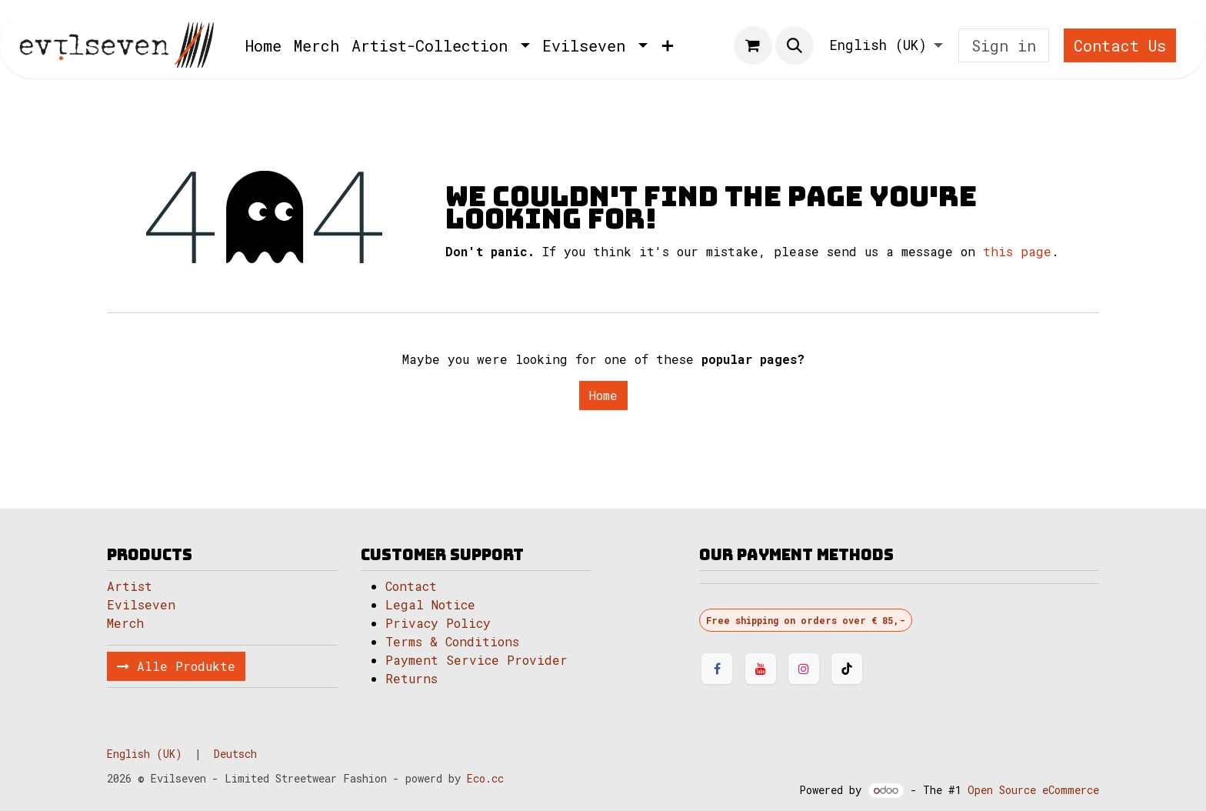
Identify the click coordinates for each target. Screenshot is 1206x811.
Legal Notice (434, 604)
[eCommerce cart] (753, 45)
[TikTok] (846, 668)
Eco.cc (485, 778)
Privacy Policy (438, 623)
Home (603, 395)
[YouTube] (760, 668)
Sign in (1003, 45)
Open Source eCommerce (1033, 790)
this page (1017, 251)
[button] (794, 45)
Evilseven (141, 604)
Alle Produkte (176, 666)
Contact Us (1120, 45)
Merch (125, 623)
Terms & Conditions (452, 641)
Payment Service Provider (476, 660)
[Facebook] (716, 668)
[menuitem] (263, 45)
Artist (129, 586)
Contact (411, 586)
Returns (411, 678)
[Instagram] (803, 668)
